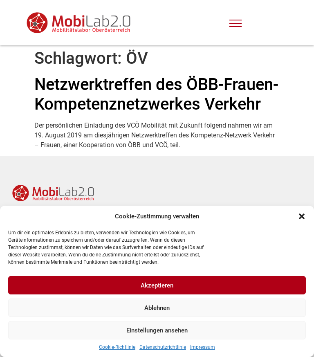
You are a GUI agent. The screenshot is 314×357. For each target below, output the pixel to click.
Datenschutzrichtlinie (162, 347)
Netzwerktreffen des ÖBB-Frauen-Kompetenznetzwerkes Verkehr (156, 94)
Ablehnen (157, 308)
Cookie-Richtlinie (117, 347)
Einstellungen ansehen (157, 330)
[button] (302, 216)
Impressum (202, 347)
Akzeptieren (157, 285)
